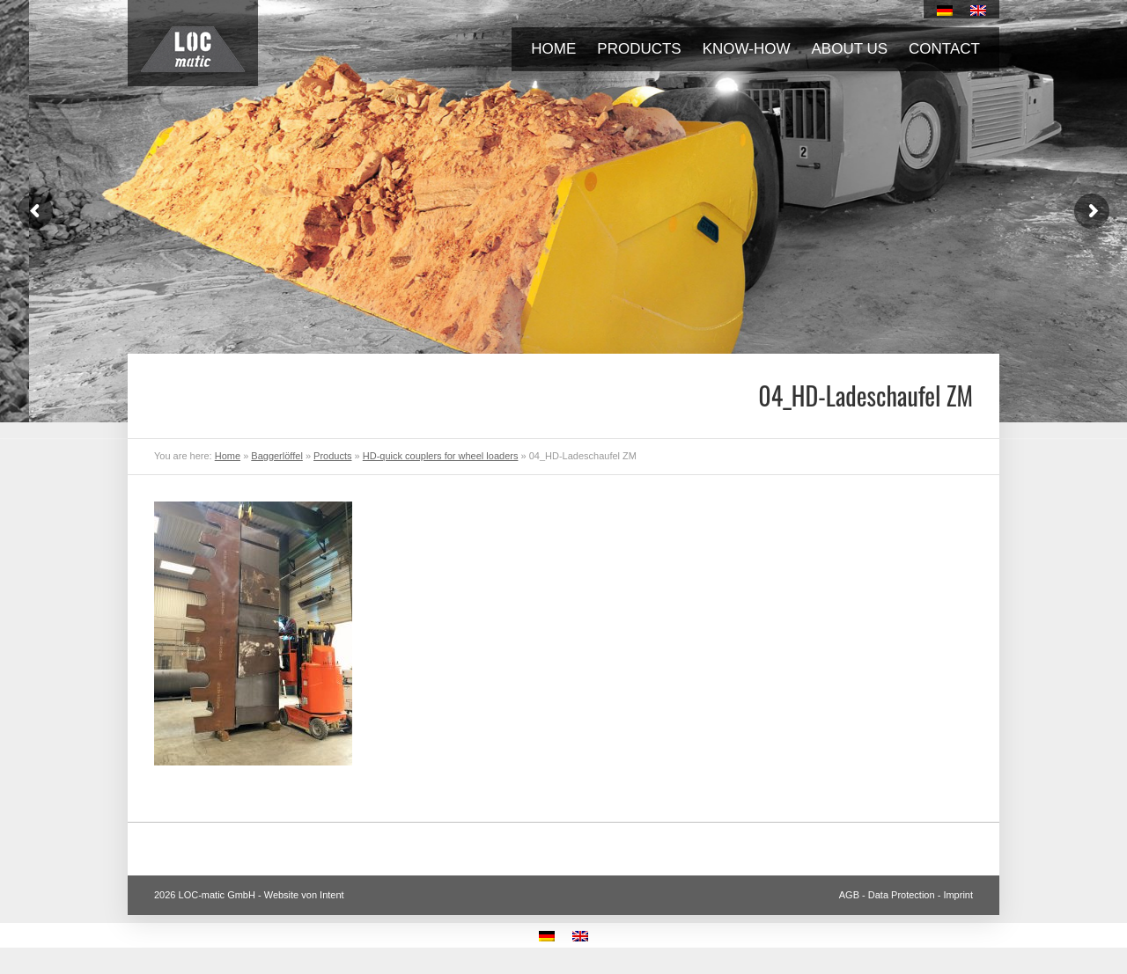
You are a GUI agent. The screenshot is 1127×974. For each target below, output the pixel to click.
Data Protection (901, 895)
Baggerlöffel (277, 455)
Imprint (958, 895)
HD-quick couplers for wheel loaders (441, 455)
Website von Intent (304, 895)
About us (850, 48)
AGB (849, 895)
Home (553, 48)
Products (639, 48)
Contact (944, 48)
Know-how (747, 48)
